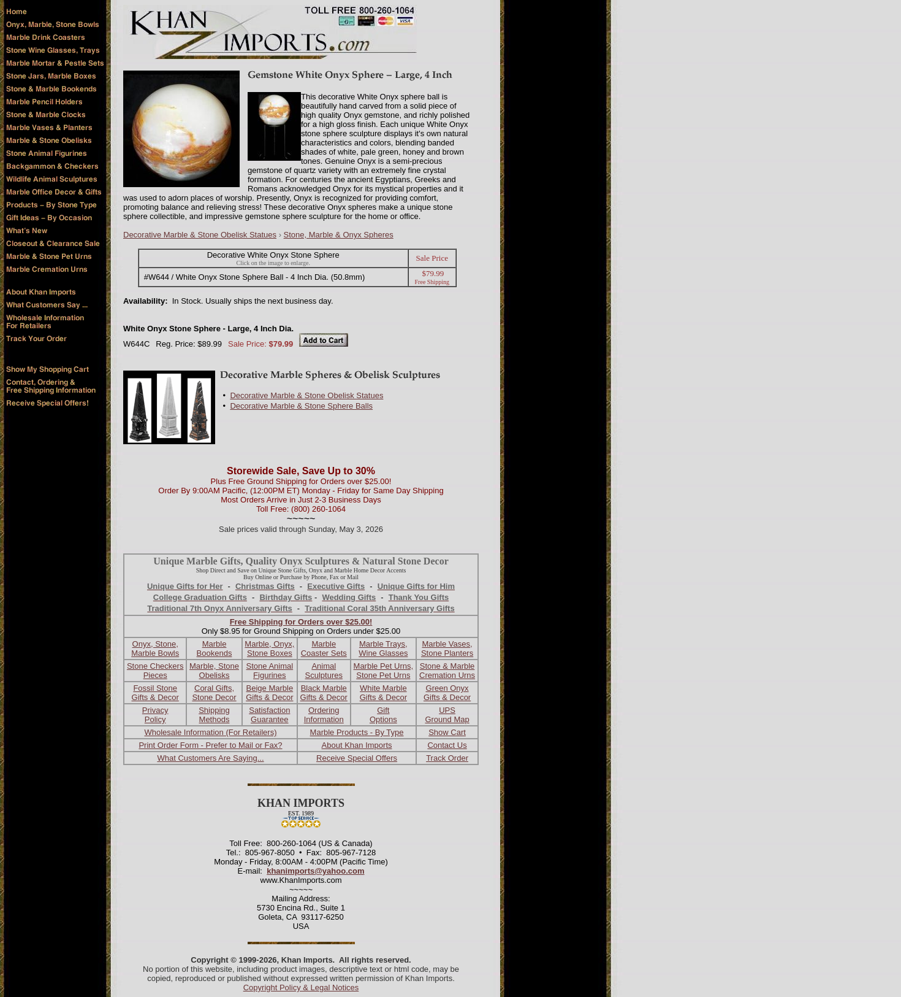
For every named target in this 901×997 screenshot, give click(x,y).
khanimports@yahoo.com (315, 871)
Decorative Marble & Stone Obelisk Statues (199, 234)
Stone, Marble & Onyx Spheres (338, 234)
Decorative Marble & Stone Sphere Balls (301, 405)
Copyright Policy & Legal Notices (301, 987)
